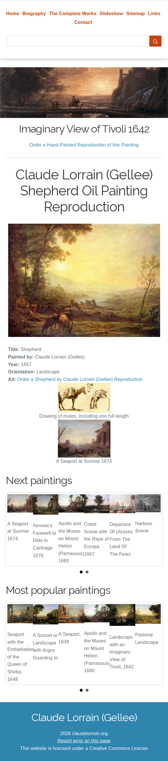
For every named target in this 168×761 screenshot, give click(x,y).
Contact (83, 22)
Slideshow (111, 13)
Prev (15, 529)
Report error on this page (84, 740)
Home (12, 13)
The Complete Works (72, 13)
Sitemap (135, 13)
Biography (34, 13)
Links (154, 13)
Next (153, 529)
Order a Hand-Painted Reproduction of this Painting (84, 144)
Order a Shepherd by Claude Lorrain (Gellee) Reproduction (80, 379)
